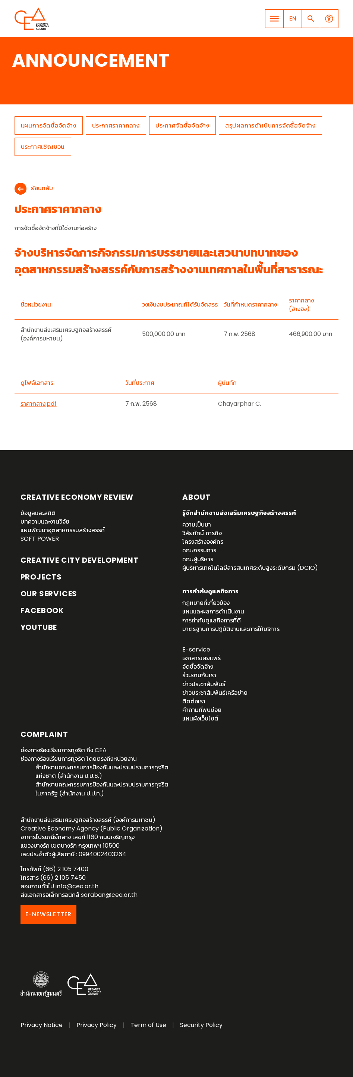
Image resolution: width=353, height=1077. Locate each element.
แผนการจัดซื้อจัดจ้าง (48, 125)
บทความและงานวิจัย (45, 521)
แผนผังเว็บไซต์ (200, 718)
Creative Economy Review (77, 497)
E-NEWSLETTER (48, 914)
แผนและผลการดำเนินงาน (213, 611)
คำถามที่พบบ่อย (201, 710)
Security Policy (201, 1025)
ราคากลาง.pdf (39, 403)
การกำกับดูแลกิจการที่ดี (211, 620)
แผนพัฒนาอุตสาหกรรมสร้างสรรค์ (63, 530)
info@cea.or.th (77, 886)
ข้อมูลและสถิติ (38, 513)
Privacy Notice (42, 1025)
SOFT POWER (40, 538)
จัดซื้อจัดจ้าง (197, 666)
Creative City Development (80, 560)
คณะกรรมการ (199, 550)
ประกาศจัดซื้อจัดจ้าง (182, 125)
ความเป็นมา (196, 524)
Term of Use (148, 1025)
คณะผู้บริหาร (197, 559)
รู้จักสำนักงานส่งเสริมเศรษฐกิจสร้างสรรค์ (239, 513)
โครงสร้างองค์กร (202, 541)
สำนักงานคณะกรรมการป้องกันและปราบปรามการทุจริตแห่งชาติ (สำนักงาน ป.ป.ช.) (101, 771)
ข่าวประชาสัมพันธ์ (204, 684)
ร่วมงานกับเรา (199, 675)
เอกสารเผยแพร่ (201, 658)
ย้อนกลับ (42, 188)
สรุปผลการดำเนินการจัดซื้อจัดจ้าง (270, 125)
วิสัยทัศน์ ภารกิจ (202, 533)
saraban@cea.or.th (109, 895)
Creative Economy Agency (33, 18)
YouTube (39, 627)
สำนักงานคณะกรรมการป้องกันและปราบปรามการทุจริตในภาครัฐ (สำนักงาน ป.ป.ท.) (101, 788)
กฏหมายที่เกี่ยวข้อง (206, 603)
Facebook (42, 610)
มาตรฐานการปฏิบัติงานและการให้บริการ (231, 629)
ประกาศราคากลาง (116, 125)
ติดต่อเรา (193, 701)
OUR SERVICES (49, 593)
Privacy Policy (96, 1025)
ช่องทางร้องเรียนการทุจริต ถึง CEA (64, 750)
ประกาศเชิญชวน (43, 146)
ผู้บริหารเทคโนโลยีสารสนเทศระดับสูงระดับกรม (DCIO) (250, 567)
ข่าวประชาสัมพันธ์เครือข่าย (215, 692)
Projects (41, 577)
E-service (196, 649)
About (196, 497)
